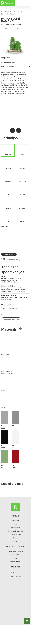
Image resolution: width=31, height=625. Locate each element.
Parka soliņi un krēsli (15, 12)
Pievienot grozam (10, 254)
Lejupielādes (6, 58)
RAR (4, 308)
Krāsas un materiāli (8, 66)
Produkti (4, 12)
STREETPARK (13, 28)
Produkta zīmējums (8, 314)
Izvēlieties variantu (8, 62)
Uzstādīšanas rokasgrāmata (11, 319)
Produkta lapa (13, 308)
